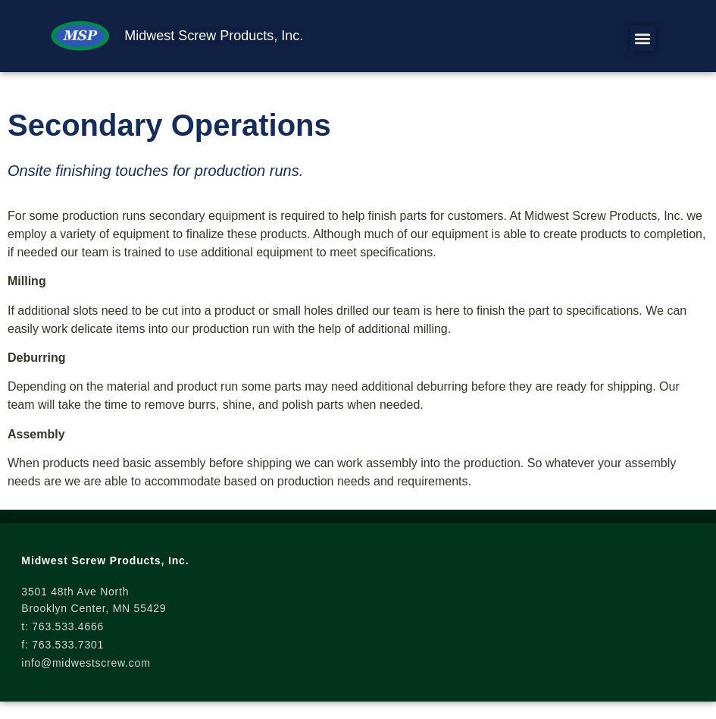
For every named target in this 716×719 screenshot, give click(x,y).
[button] (642, 38)
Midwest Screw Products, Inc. (213, 35)
